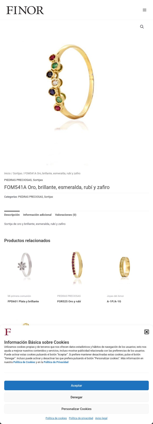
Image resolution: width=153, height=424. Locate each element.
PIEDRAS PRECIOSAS (18, 180)
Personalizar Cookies (76, 409)
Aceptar (76, 385)
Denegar (76, 397)
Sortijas (17, 173)
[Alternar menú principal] (145, 10)
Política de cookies (56, 418)
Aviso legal (101, 418)
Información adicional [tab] (37, 214)
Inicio (7, 173)
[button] (147, 332)
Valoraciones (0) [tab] (65, 214)
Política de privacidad (81, 418)
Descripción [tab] (12, 214)
